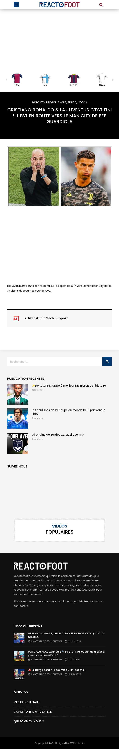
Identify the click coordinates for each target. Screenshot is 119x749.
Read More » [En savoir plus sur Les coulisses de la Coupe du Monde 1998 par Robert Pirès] (37, 418)
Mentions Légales (27, 702)
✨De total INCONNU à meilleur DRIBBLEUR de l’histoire (69, 385)
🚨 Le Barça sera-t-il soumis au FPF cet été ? (57, 670)
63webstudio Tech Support (46, 641)
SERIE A (72, 102)
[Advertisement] (59, 36)
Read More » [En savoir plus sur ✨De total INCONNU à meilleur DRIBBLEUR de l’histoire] (37, 390)
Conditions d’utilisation (33, 712)
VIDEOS (82, 102)
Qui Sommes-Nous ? (29, 721)
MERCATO (38, 102)
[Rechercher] (107, 361)
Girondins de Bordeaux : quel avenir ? (58, 434)
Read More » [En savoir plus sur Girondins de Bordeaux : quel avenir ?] (37, 439)
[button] (6, 79)
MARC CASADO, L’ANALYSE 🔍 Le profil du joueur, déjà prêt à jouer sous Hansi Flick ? (66, 653)
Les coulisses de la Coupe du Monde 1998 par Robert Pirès (68, 412)
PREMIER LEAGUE (56, 102)
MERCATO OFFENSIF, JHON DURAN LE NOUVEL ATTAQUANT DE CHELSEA (66, 635)
